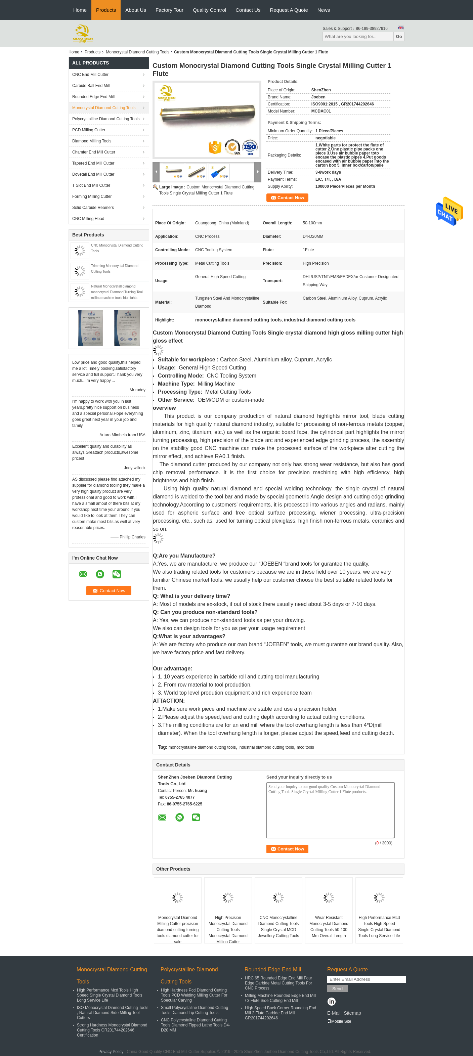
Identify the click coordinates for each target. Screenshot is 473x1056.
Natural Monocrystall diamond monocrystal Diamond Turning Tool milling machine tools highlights (117, 292)
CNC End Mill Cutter (90, 74)
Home (80, 10)
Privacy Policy (111, 1051)
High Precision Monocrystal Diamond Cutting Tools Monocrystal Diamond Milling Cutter (228, 929)
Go (399, 36)
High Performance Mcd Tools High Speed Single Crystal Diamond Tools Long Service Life (379, 926)
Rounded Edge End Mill (93, 96)
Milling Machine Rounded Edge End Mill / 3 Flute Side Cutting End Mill (280, 998)
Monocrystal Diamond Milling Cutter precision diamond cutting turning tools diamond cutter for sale (178, 929)
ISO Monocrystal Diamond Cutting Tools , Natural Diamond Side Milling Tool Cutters (112, 1012)
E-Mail (334, 1013)
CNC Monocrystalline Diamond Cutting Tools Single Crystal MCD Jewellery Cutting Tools (278, 926)
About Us (135, 10)
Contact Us (247, 10)
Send (337, 988)
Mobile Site (339, 1021)
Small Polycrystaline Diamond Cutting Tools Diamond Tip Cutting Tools (194, 1010)
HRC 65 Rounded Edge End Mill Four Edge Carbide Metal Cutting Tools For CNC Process (278, 983)
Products (106, 10)
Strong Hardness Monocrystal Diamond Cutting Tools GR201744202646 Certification (112, 1030)
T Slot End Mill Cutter (91, 185)
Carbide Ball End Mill (91, 85)
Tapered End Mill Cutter (93, 163)
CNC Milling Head (88, 218)
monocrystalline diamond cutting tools (202, 747)
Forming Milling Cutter (92, 196)
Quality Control (209, 10)
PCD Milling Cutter (88, 130)
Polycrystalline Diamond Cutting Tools (106, 119)
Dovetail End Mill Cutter (93, 174)
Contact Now (290, 197)
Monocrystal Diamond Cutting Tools (137, 52)
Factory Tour (169, 10)
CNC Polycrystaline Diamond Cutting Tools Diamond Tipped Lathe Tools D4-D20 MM (195, 1025)
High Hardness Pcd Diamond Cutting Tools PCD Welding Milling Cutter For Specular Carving (194, 995)
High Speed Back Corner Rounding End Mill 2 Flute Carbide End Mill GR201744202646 (280, 1013)
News (323, 10)
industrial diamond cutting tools (266, 747)
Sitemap (352, 1013)
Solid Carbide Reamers (93, 207)
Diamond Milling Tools (92, 141)
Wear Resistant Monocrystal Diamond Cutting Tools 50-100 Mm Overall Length (328, 926)
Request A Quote (289, 10)
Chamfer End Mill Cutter (93, 152)
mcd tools (305, 747)
